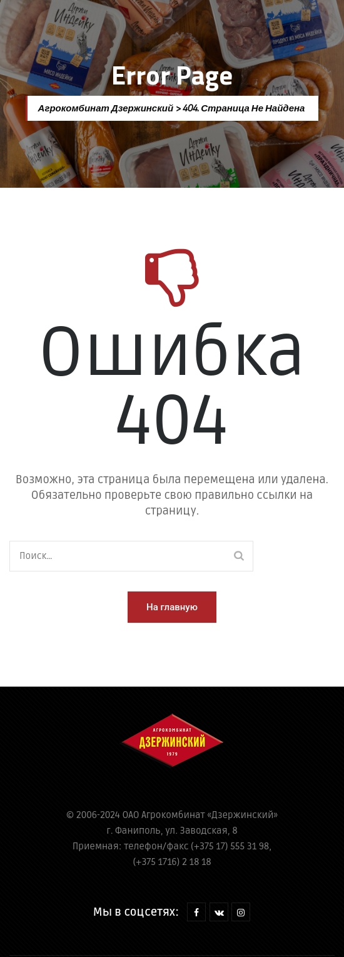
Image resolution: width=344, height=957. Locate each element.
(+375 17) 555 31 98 (230, 846)
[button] (172, 607)
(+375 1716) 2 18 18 (172, 861)
